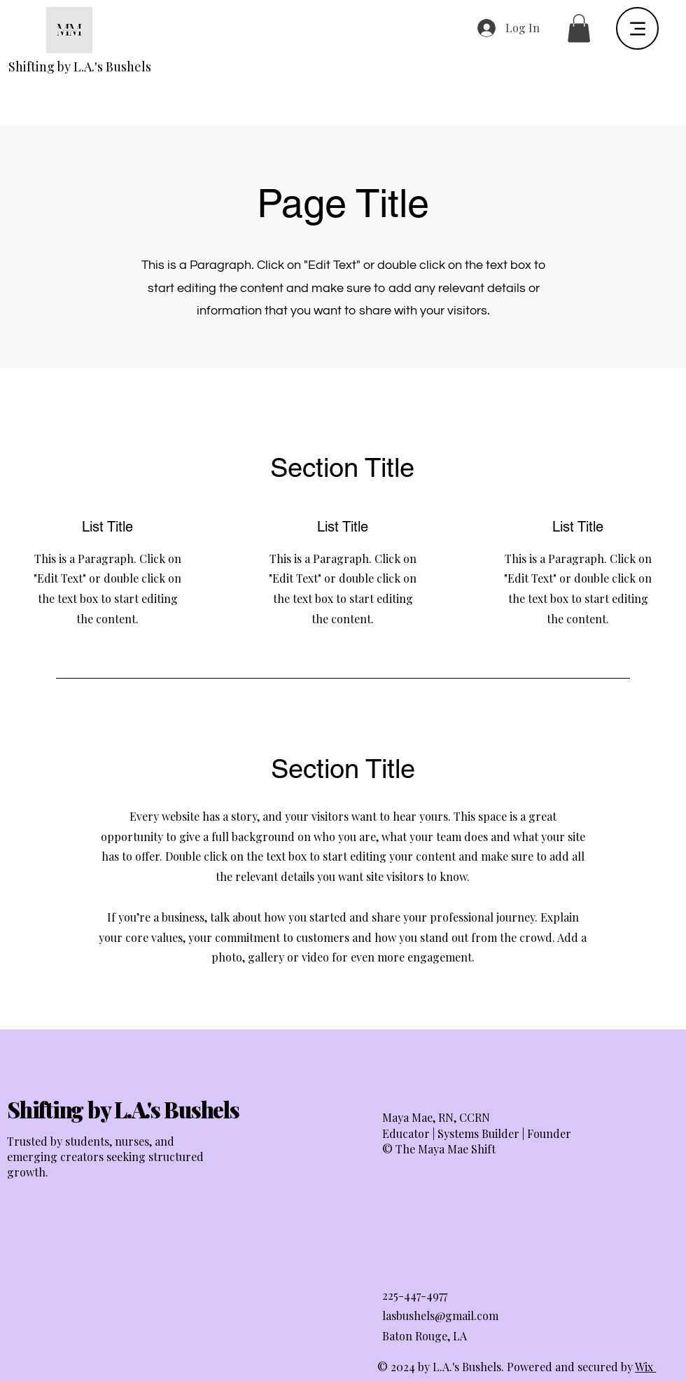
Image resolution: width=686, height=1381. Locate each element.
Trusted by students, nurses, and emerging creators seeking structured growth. (105, 1157)
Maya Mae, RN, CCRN (436, 1117)
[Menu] (637, 28)
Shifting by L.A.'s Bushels (79, 66)
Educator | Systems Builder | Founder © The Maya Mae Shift (476, 1141)
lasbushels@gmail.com (440, 1315)
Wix (644, 1366)
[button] (579, 28)
